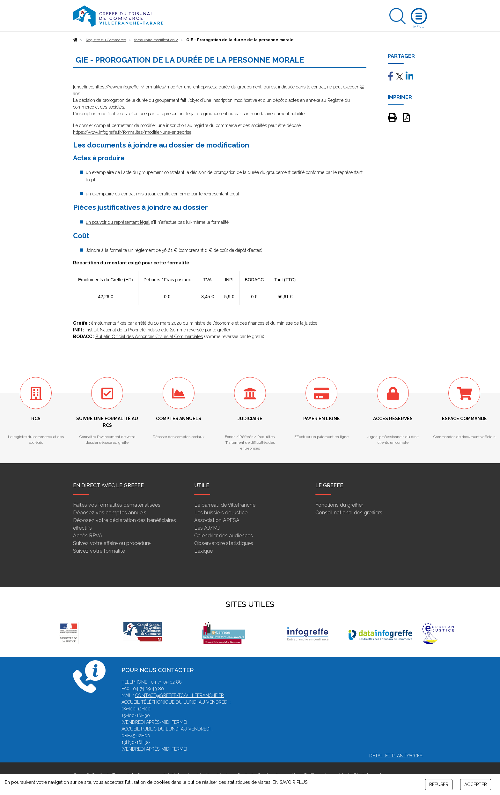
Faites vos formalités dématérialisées (116, 505)
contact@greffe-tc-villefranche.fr (179, 695)
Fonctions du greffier (339, 505)
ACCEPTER (475, 784)
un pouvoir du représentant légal (118, 222)
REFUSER (438, 784)
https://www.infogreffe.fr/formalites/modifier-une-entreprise (132, 132)
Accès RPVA (87, 536)
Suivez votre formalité (99, 551)
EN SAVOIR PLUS (290, 782)
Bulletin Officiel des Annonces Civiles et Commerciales (149, 336)
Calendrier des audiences (223, 536)
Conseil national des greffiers (348, 513)
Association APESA (216, 520)
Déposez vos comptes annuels (109, 513)
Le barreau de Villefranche (224, 505)
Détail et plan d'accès (395, 755)
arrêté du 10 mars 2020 (158, 323)
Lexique (203, 551)
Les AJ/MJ (207, 528)
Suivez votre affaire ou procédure (112, 543)
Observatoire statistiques (223, 543)
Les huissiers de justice (220, 513)
